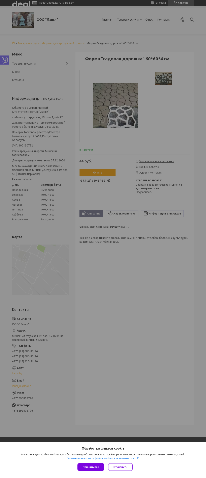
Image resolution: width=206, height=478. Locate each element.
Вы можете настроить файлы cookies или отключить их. (101, 458)
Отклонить (120, 467)
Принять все (91, 467)
